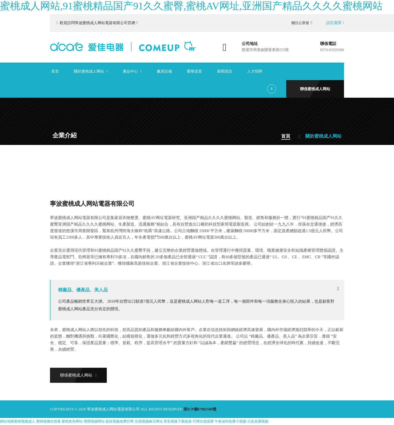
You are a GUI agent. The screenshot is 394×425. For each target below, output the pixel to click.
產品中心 (130, 71)
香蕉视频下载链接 (178, 421)
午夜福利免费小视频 (230, 421)
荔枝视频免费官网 (120, 421)
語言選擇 (335, 23)
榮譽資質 (194, 71)
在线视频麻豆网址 (149, 421)
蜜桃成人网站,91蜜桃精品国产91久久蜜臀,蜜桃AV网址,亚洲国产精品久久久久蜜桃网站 (191, 6)
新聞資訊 (224, 71)
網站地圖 (7, 421)
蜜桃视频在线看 (48, 421)
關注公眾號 (301, 23)
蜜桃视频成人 (24, 421)
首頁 (55, 71)
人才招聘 (254, 71)
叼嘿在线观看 (203, 421)
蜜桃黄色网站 (72, 421)
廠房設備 (164, 71)
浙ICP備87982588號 (199, 409)
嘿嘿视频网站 (94, 421)
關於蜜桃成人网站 (89, 71)
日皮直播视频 (257, 421)
